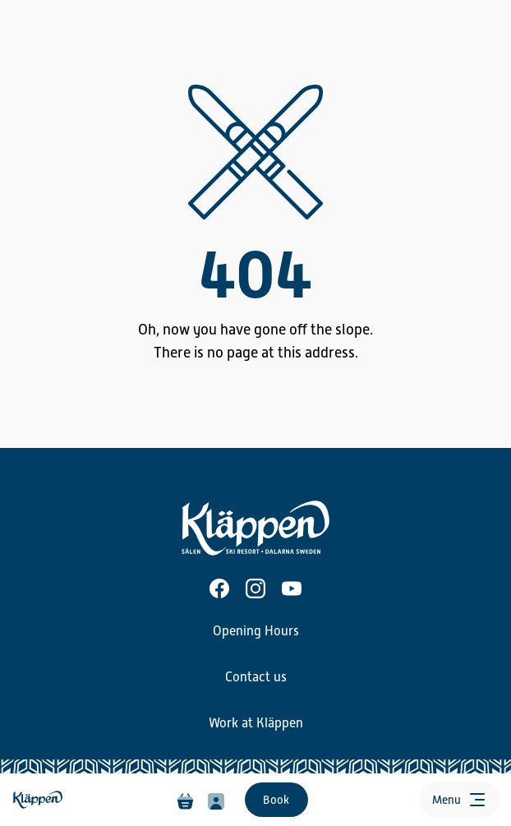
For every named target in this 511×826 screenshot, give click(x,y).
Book (276, 799)
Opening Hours (256, 631)
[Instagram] (255, 588)
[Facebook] (219, 588)
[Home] (39, 800)
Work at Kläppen (256, 723)
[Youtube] (292, 588)
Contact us (256, 677)
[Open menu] (459, 800)
